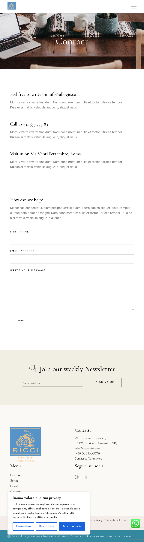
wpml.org (43, 536)
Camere (15, 475)
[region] (49, 513)
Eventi (14, 486)
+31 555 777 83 (35, 124)
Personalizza (23, 526)
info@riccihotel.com (87, 448)
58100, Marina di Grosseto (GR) (96, 443)
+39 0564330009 (87, 453)
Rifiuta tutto (46, 526)
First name (72, 234)
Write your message (72, 273)
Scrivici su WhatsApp (88, 458)
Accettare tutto (72, 526)
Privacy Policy (95, 520)
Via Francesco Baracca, (90, 438)
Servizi (14, 480)
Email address (72, 254)
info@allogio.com (64, 94)
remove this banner (122, 536)
